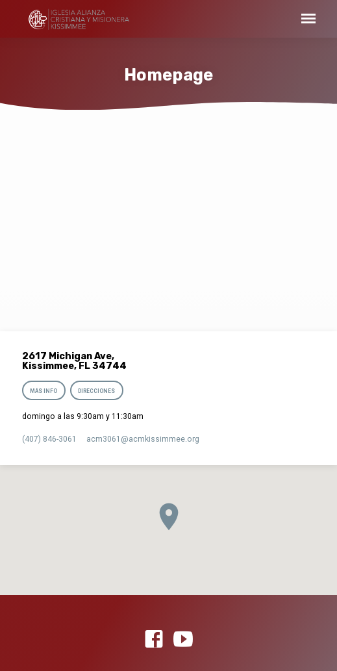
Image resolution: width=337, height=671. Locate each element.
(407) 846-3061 (49, 439)
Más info (43, 391)
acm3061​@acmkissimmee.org (142, 439)
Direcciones (96, 391)
